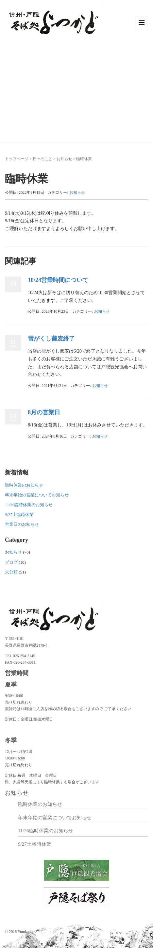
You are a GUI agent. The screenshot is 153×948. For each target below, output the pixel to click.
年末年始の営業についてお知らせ (37, 494)
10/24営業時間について (58, 280)
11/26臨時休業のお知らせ (29, 504)
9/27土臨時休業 (19, 514)
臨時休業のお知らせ (24, 485)
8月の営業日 (44, 412)
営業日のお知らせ (22, 524)
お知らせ (64, 159)
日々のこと (42, 159)
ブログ (11, 562)
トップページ (16, 159)
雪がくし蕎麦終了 (51, 338)
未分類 (11, 572)
